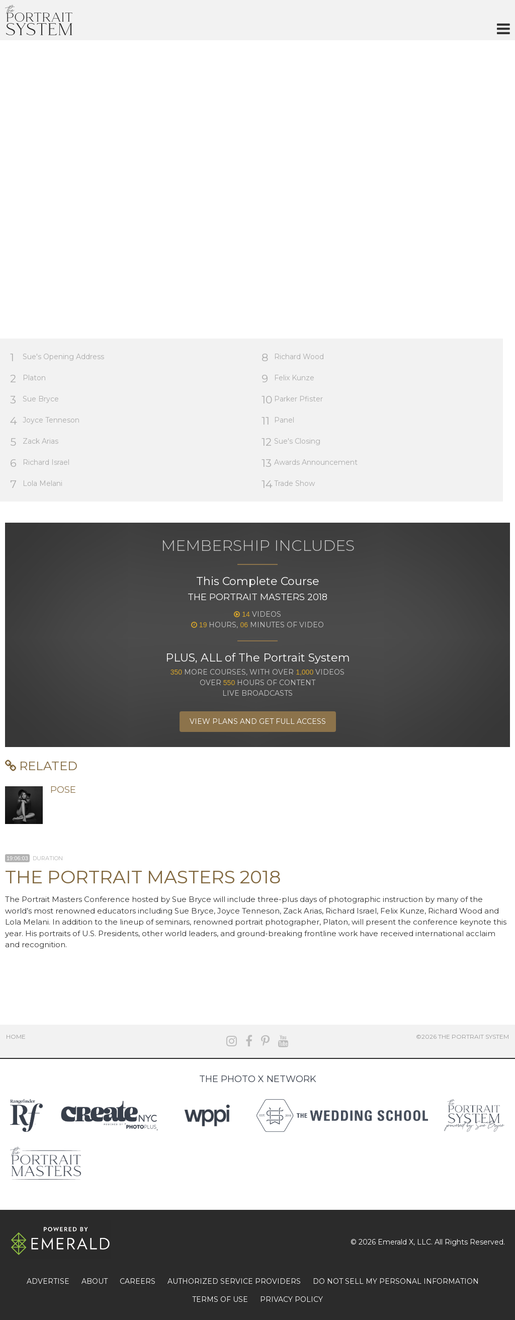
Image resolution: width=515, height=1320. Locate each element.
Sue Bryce (34, 399)
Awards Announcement (310, 463)
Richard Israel (39, 463)
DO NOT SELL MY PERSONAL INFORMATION (396, 1281)
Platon (28, 378)
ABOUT (94, 1281)
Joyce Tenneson (44, 421)
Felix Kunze (288, 378)
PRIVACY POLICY (291, 1299)
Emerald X (395, 1242)
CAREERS (137, 1281)
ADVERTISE (48, 1281)
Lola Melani (36, 484)
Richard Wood (293, 357)
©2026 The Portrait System (462, 1036)
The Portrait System (38, 20)
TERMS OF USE (220, 1299)
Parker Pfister (292, 399)
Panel (278, 421)
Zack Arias (34, 442)
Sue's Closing (291, 442)
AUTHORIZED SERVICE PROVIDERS (234, 1281)
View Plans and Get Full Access (258, 721)
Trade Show (288, 484)
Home (16, 1036)
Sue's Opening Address (57, 357)
